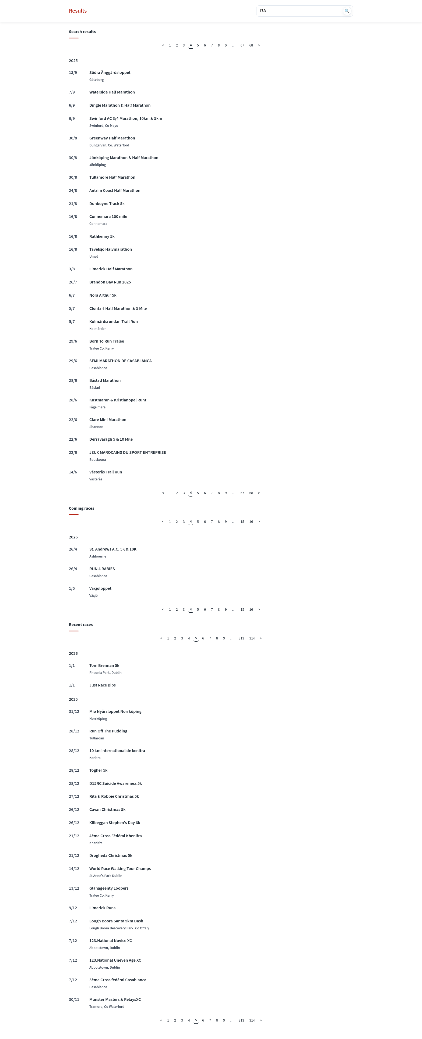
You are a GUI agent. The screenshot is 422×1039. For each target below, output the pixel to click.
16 (251, 521)
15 (242, 521)
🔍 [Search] (347, 11)
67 (242, 45)
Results (78, 11)
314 (252, 638)
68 (251, 45)
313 (241, 638)
